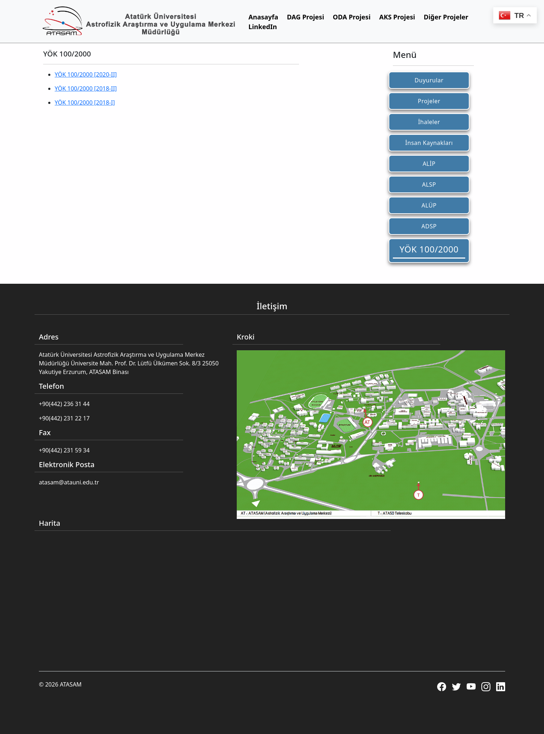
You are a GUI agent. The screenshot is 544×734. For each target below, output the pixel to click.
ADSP (428, 226)
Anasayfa (263, 17)
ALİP (429, 164)
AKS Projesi (397, 17)
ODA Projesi (352, 17)
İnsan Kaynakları (429, 143)
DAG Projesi (305, 17)
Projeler (429, 101)
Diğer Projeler (446, 17)
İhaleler (429, 122)
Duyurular (428, 80)
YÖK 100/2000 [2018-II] (86, 88)
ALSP (429, 184)
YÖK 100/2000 (429, 249)
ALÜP (429, 205)
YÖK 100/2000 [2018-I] (85, 102)
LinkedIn (263, 26)
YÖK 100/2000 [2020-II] (86, 74)
